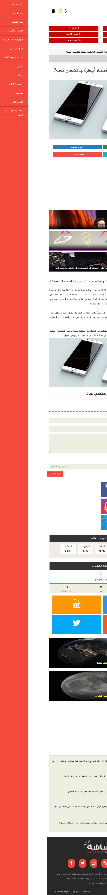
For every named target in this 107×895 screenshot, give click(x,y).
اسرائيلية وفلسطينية (80, 40)
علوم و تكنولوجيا (81, 52)
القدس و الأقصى (26, 34)
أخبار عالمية (80, 34)
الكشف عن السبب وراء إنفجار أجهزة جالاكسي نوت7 (43, 52)
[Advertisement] (81, 178)
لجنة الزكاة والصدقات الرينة (54, 883)
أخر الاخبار (98, 753)
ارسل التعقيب (8, 474)
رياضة (60, 878)
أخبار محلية (80, 28)
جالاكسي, (52, 394)
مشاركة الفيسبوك (30, 147)
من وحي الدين (26, 40)
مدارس (68, 878)
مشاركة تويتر (80, 154)
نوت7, (42, 394)
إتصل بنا (29, 891)
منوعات (33, 878)
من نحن (39, 891)
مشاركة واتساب (80, 147)
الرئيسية (98, 52)
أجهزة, (63, 394)
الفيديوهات (22, 878)
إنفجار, (71, 394)
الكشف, (80, 394)
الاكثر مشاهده (83, 753)
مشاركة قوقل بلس (30, 154)
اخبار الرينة (27, 28)
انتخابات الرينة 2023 (83, 878)
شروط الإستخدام (15, 891)
